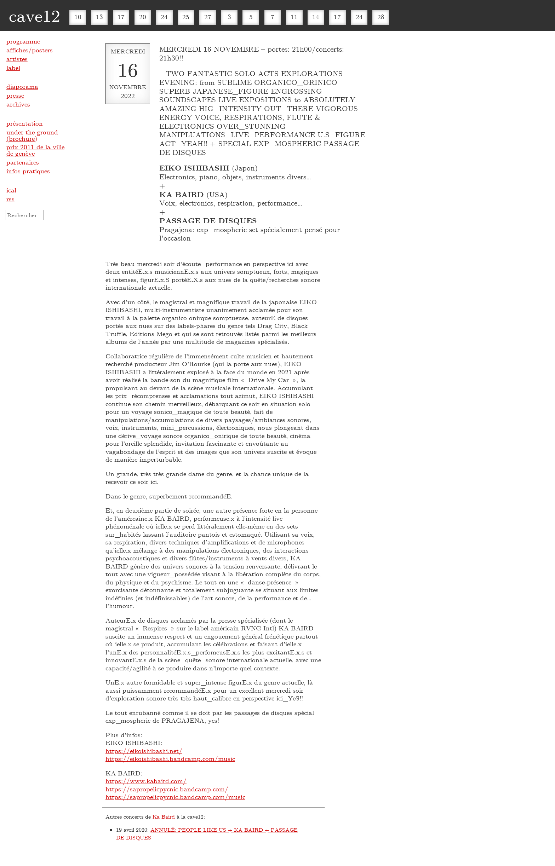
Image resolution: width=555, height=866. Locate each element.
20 (142, 16)
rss (10, 198)
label (13, 67)
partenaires (22, 162)
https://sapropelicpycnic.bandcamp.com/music (175, 796)
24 (164, 16)
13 (99, 16)
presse (15, 95)
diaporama (22, 86)
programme (23, 41)
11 (294, 16)
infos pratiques (28, 170)
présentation (24, 123)
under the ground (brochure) (32, 135)
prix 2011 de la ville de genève (35, 150)
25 (185, 16)
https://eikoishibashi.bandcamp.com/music (170, 758)
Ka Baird (164, 816)
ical (11, 190)
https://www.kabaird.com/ (146, 780)
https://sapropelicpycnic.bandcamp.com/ (166, 788)
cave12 (34, 15)
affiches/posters (29, 49)
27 (207, 16)
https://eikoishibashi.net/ (143, 750)
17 (121, 16)
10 (77, 16)
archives (18, 104)
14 (315, 16)
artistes (17, 58)
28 (380, 16)
